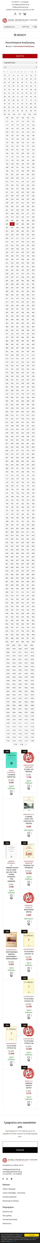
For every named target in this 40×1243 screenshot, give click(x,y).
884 (33, 574)
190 (12, 167)
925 (28, 599)
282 (22, 220)
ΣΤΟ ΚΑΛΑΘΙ (11, 793)
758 (33, 500)
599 (17, 408)
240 (22, 196)
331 (28, 249)
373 (28, 274)
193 (28, 167)
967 (28, 624)
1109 (7, 723)
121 (28, 125)
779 (17, 514)
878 (33, 571)
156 (22, 146)
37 (18, 86)
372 (22, 274)
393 (7, 288)
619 (28, 419)
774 (22, 511)
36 (13, 86)
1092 (26, 709)
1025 (14, 663)
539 (17, 373)
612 (22, 415)
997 (28, 642)
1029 (7, 666)
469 (28, 330)
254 (33, 203)
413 (17, 298)
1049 (7, 681)
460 (12, 327)
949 (28, 613)
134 (33, 132)
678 (22, 454)
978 (22, 631)
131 (17, 132)
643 (28, 433)
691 (28, 461)
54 (22, 93)
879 (7, 574)
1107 (26, 720)
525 (7, 366)
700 (12, 468)
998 (33, 642)
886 (12, 578)
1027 (26, 663)
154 (12, 146)
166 (12, 153)
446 (33, 316)
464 (33, 327)
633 (7, 429)
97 (35, 111)
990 (22, 638)
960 (22, 620)
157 (28, 146)
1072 (26, 695)
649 (28, 436)
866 (33, 564)
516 (22, 358)
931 (28, 603)
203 (17, 174)
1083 (32, 702)
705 (7, 472)
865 (28, 564)
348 (22, 259)
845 (17, 553)
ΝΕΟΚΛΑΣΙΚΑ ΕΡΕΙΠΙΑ (28, 911)
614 (33, 415)
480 (22, 337)
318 (22, 242)
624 (22, 422)
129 (7, 132)
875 (17, 571)
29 (18, 82)
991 (28, 638)
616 (12, 419)
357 (7, 266)
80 (31, 104)
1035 (14, 670)
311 (17, 238)
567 (7, 390)
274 (12, 217)
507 (7, 355)
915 (7, 596)
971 (17, 627)
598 (12, 408)
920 (33, 596)
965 (17, 624)
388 (12, 284)
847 (28, 553)
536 (33, 369)
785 (17, 518)
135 (7, 136)
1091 (20, 709)
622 (12, 422)
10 (5, 75)
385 (28, 281)
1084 (7, 705)
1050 (14, 681)
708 (22, 472)
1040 (14, 674)
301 (28, 231)
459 (7, 327)
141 (7, 139)
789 (7, 521)
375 (7, 277)
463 (28, 327)
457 (28, 323)
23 (26, 79)
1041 (20, 674)
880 (12, 574)
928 (12, 603)
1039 (7, 674)
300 (22, 231)
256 (12, 206)
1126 (20, 734)
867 (7, 567)
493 (28, 344)
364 (12, 270)
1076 (20, 698)
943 (28, 610)
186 (22, 164)
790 (12, 521)
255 (7, 206)
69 (18, 100)
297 (7, 231)
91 (9, 111)
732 (22, 486)
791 (17, 521)
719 (17, 479)
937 (28, 606)
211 (28, 178)
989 (17, 638)
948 (22, 613)
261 (7, 210)
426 (22, 305)
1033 (32, 666)
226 (12, 189)
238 (12, 196)
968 (33, 624)
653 (17, 440)
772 (12, 511)
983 (17, 635)
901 (28, 585)
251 (17, 203)
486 (22, 341)
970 (12, 627)
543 (7, 376)
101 (19, 114)
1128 (32, 734)
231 (7, 192)
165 (7, 153)
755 (17, 500)
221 (17, 185)
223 (28, 185)
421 (28, 302)
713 (17, 475)
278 (33, 217)
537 (7, 373)
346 (12, 259)
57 (35, 93)
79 (26, 104)
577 (28, 394)
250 (12, 203)
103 (29, 114)
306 (22, 235)
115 (28, 121)
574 (12, 394)
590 (33, 401)
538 (12, 373)
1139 (15, 744)
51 (9, 93)
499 (28, 348)
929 (17, 603)
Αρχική (9, 46)
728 (33, 482)
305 (17, 235)
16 (31, 75)
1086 (20, 705)
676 (12, 454)
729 (7, 486)
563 (17, 387)
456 (22, 323)
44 (13, 89)
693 (7, 465)
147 (7, 143)
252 (22, 203)
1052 (26, 681)
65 (35, 97)
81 (35, 104)
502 (12, 351)
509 (17, 355)
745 (28, 493)
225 (7, 189)
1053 (32, 681)
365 (17, 270)
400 (12, 291)
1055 (14, 684)
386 (33, 281)
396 (22, 288)
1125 (14, 734)
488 (33, 341)
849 (7, 557)
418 (12, 302)
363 (7, 270)
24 (31, 79)
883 (28, 574)
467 (17, 330)
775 (28, 511)
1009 (7, 652)
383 (17, 281)
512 (33, 355)
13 (18, 75)
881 (17, 574)
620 (33, 419)
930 (22, 603)
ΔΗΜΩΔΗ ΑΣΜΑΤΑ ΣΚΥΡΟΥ (28, 1085)
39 (26, 86)
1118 (32, 727)
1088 (32, 705)
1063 (32, 688)
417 (7, 302)
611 (17, 415)
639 (7, 433)
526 (12, 366)
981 (7, 635)
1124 (7, 734)
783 (7, 518)
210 (22, 178)
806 (33, 528)
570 (22, 390)
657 (7, 443)
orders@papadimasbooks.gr (20, 4)
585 (7, 401)
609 (7, 415)
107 (17, 118)
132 (22, 132)
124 (12, 128)
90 (5, 111)
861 (7, 564)
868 (12, 567)
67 (9, 100)
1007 (26, 649)
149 (17, 143)
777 (7, 514)
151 (28, 143)
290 (33, 224)
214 (12, 182)
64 (31, 97)
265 (28, 210)
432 (22, 309)
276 (22, 217)
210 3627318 (15, 2)
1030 (14, 666)
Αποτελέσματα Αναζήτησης (24, 46)
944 (33, 610)
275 (17, 217)
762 (22, 504)
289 (28, 224)
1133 (32, 737)
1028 (32, 663)
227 (17, 189)
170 (33, 153)
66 (5, 100)
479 (17, 337)
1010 (14, 652)
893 (17, 581)
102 (24, 114)
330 (22, 249)
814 (12, 535)
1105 (14, 720)
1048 (32, 677)
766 (12, 507)
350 (33, 259)
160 (12, 150)
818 (33, 535)
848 (33, 553)
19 (9, 79)
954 (22, 617)
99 (9, 114)
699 (7, 468)
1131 (20, 737)
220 (12, 185)
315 (7, 242)
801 (7, 528)
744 (22, 493)
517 (28, 358)
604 (12, 412)
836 (33, 546)
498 (22, 348)
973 (28, 627)
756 (22, 500)
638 (33, 429)
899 (17, 585)
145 (28, 139)
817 (28, 535)
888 (22, 578)
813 (7, 535)
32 (31, 82)
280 (12, 220)
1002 (25, 645)
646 (12, 436)
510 (22, 355)
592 (12, 405)
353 (17, 263)
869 (17, 567)
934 (12, 606)
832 (12, 546)
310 (12, 238)
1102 (26, 716)
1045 (14, 677)
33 (35, 82)
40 (31, 86)
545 (17, 376)
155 (17, 146)
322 (12, 245)
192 (22, 167)
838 (12, 550)
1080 (14, 702)
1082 (26, 702)
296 (33, 228)
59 (9, 97)
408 (22, 295)
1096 (20, 712)
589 (28, 401)
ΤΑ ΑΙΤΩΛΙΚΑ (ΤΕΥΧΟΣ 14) (28, 953)
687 (7, 461)
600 (22, 408)
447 (7, 320)
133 (28, 132)
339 (7, 256)
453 (7, 323)
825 (7, 543)
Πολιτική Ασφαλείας (9, 1197)
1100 (14, 716)
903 (7, 589)
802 (12, 528)
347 (17, 259)
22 (22, 79)
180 (22, 160)
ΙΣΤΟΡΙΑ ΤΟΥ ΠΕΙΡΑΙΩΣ (28, 770)
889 (28, 578)
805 (28, 528)
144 (22, 139)
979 (28, 631)
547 (28, 376)
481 (28, 337)
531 (7, 369)
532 (12, 369)
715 (28, 475)
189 (7, 167)
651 (7, 440)
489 (7, 344)
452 (33, 320)
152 (33, 143)
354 (22, 263)
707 (17, 472)
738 (22, 489)
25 (35, 79)
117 (7, 125)
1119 (7, 730)
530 (33, 366)
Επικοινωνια (7, 1223)
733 (28, 486)
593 (17, 405)
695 (17, 465)
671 (17, 451)
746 (33, 493)
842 (33, 550)
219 (7, 185)
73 (35, 100)
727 (28, 482)
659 (17, 443)
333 (7, 252)
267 (7, 213)
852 (22, 557)
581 (17, 397)
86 (22, 107)
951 (7, 617)
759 (7, 504)
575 (17, 394)
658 (12, 443)
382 (12, 281)
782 (33, 514)
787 (28, 518)
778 (12, 514)
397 (28, 288)
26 (5, 82)
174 (22, 157)
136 (12, 136)
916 (12, 596)
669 (7, 451)
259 (28, 206)
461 (17, 327)
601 (28, 408)
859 (28, 560)
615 (7, 419)
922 (12, 599)
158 (33, 146)
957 (7, 620)
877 (28, 571)
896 (33, 581)
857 (17, 560)
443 (17, 316)
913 (28, 592)
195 (7, 171)
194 (33, 167)
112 (12, 121)
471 (7, 334)
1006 (20, 649)
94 (22, 111)
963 (7, 624)
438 (22, 312)
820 (12, 539)
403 (28, 291)
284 (33, 220)
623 (17, 422)
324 (22, 245)
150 (22, 143)
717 (7, 479)
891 (7, 581)
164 (33, 150)
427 (28, 305)
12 (13, 75)
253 (28, 203)
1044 (7, 677)
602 (33, 408)
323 (17, 245)
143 (17, 139)
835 (28, 546)
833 (17, 546)
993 (7, 642)
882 (22, 574)
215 (17, 182)
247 (28, 199)
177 (7, 160)
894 (22, 581)
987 (7, 638)
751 (28, 497)
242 (33, 196)
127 (28, 128)
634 (12, 429)
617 (17, 419)
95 (26, 111)
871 (28, 567)
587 (17, 401)
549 (7, 380)
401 (17, 291)
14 (22, 75)
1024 (7, 663)
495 (7, 348)
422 (33, 302)
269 (17, 213)
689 (17, 461)
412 (12, 298)
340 (12, 256)
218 (33, 182)
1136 (20, 741)
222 (22, 185)
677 (17, 454)
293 (17, 228)
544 (12, 376)
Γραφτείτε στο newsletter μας (20, 1124)
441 (7, 316)
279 (7, 220)
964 (12, 624)
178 (12, 160)
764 (33, 504)
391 (28, 284)
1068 (32, 691)
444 (22, 316)
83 (9, 107)
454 (12, 323)
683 (17, 458)
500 (33, 348)
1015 (14, 656)
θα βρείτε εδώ (13, 1241)
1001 (19, 645)
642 (22, 433)
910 (12, 592)
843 (7, 553)
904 (12, 589)
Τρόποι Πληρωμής (9, 1189)
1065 (14, 691)
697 (28, 465)
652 (12, 440)
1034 (7, 670)
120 (22, 125)
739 (28, 489)
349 (28, 259)
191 (17, 167)
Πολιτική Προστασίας (10, 1219)
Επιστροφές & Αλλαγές (11, 1201)
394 (12, 288)
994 (12, 642)
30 (22, 82)
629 (17, 426)
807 (7, 532)
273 (7, 217)
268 (12, 213)
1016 (20, 656)
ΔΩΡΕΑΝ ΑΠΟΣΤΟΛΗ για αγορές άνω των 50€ (20, 10)
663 (7, 447)
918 (22, 596)
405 (7, 295)
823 (28, 539)
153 (7, 146)
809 (17, 532)
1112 (26, 723)
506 (33, 351)
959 (17, 620)
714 (22, 475)
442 (12, 316)
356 (33, 263)
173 (17, 157)
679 (28, 454)
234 (22, 192)
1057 (26, 684)
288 (22, 224)
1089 (7, 709)
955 (28, 617)
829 (28, 543)
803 (17, 528)
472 (12, 334)
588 (22, 401)
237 (7, 196)
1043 (32, 674)
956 (33, 617)
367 (28, 270)
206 (33, 174)
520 (12, 362)
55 (26, 93)
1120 (14, 730)
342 (22, 256)
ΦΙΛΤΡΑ (20, 56)
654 (22, 440)
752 (33, 497)
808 (12, 532)
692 (33, 461)
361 (28, 266)
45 (18, 89)
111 (7, 121)
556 (12, 383)
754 (12, 500)
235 (28, 192)
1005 (14, 649)
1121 (20, 730)
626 (33, 422)
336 (22, 252)
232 (12, 192)
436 (12, 312)
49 (35, 89)
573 (7, 394)
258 (22, 206)
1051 (20, 681)
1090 (14, 709)
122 (33, 125)
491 (17, 344)
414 (22, 298)
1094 (7, 712)
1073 (32, 695)
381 (7, 281)
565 (28, 387)
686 (33, 458)
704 (33, 468)
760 (12, 504)
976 (12, 631)
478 (12, 337)
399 (7, 291)
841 (28, 550)
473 (17, 334)
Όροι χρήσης (7, 1215)
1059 (7, 688)
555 (7, 383)
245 (17, 199)
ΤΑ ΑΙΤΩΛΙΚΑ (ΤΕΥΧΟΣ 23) (28, 1000)
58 (5, 97)
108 (22, 118)
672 (22, 451)
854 (33, 557)
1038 (32, 670)
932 (33, 603)
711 (7, 475)
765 (7, 507)
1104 (7, 720)
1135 (14, 741)
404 (33, 291)
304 (12, 235)
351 (7, 263)
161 (17, 150)
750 (22, 497)
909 (7, 592)
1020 (14, 659)
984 (22, 635)
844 (12, 553)
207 (7, 178)
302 (33, 231)
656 (33, 440)
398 (33, 288)
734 (33, 486)
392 (33, 284)
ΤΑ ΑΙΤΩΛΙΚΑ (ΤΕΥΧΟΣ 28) (28, 1042)
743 (17, 493)
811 (28, 532)
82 (5, 107)
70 (22, 100)
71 (26, 100)
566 (33, 387)
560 (33, 383)
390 (22, 284)
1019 (7, 659)
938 (33, 606)
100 (14, 114)
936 (22, 606)
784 (12, 518)
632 (33, 426)
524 (33, 362)
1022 (26, 659)
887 (17, 578)
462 (22, 327)
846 (22, 553)
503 (17, 351)
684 (22, 458)
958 (12, 620)
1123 (32, 730)
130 (12, 132)
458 (33, 323)
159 (7, 150)
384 (22, 281)
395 (17, 288)
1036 (20, 670)
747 (7, 497)
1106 (20, 720)
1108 (32, 720)
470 (33, 330)
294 (22, 228)
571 (28, 390)
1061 (20, 688)
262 (12, 210)
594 (22, 405)
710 (33, 472)
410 (33, 295)
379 (28, 277)
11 (9, 75)
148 (12, 143)
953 (17, 617)
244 (12, 199)
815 (17, 535)
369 (7, 274)
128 (33, 128)
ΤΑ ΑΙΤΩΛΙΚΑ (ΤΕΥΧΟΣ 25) (11, 1047)
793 (28, 521)
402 (22, 291)
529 (28, 366)
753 (7, 500)
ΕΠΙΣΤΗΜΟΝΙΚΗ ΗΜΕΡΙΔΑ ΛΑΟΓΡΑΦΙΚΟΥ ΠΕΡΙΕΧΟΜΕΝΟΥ (11, 955)
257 (17, 206)
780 (22, 514)
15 (26, 75)
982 (12, 635)
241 (28, 196)
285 (7, 224)
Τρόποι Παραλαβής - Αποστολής (14, 1193)
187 (28, 164)
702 (22, 468)
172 (12, 157)
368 (33, 270)
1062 (26, 688)
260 (33, 206)
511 (28, 355)
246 (22, 199)
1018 (32, 656)
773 (17, 511)
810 (22, 532)
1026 (20, 663)
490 (12, 344)
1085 (14, 705)
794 (33, 521)
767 (17, 507)
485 (17, 341)
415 (28, 298)
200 (33, 171)
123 (7, 128)
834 (22, 546)
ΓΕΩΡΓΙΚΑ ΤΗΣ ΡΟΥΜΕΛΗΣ (29, 866)
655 (28, 440)
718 (12, 479)
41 (35, 86)
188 (33, 164)
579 (7, 397)
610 (12, 415)
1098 (32, 712)
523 (28, 362)
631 (28, 426)
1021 (20, 659)
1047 (26, 677)
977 (17, 631)
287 (17, 224)
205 (28, 174)
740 (33, 489)
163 (28, 150)
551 (17, 380)
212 (33, 178)
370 (12, 274)
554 (33, 380)
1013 (32, 652)
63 (26, 97)
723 (7, 482)
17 (35, 75)
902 (33, 585)
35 (9, 86)
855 (7, 560)
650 (33, 436)
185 (17, 164)
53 (18, 93)
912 (22, 592)
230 (33, 189)
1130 (14, 737)
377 (17, 277)
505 (28, 351)
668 (33, 447)
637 (28, 429)
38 (22, 86)
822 (22, 539)
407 (17, 295)
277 (28, 217)
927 (7, 603)
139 (28, 136)
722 (33, 479)
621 (7, 422)
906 (22, 589)
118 (12, 125)
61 (18, 97)
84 (13, 107)
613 (28, 415)
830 (33, 543)
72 (31, 100)
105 (7, 118)
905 (17, 589)
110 (33, 118)
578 (33, 394)
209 (17, 178)
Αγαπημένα (20, 14)
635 (17, 429)
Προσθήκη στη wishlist (11, 791)
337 (28, 252)
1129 (7, 737)
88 (31, 107)
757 (28, 500)
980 (33, 631)
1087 (26, 705)
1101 (20, 716)
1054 (7, 684)
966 (22, 624)
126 (22, 128)
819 (7, 539)
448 (12, 320)
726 (22, 482)
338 (33, 252)
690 (22, 461)
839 (17, 550)
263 (17, 210)
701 (17, 468)
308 (33, 235)
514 (12, 358)
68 (13, 100)
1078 (32, 698)
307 (28, 235)
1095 (14, 712)
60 (13, 97)
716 (33, 475)
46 (22, 89)
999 (8, 645)
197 (17, 171)
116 (33, 121)
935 (17, 606)
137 (17, 136)
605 (17, 412)
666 (22, 447)
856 (12, 560)
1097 (26, 712)
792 (22, 521)
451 (28, 320)
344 (33, 256)
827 (17, 543)
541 (28, 373)
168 (22, 153)
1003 (31, 645)
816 (22, 535)
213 (7, 182)
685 (28, 458)
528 (22, 366)
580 (12, 397)
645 (7, 436)
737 (17, 489)
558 (22, 383)
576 (22, 394)
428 (33, 305)
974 (33, 627)
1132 (26, 737)
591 (7, 405)
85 (18, 107)
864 (22, 564)
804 (22, 528)
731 (17, 486)
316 (12, 242)
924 (22, 599)
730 (12, 486)
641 (17, 433)
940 (12, 610)
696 (22, 465)
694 (12, 465)
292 (12, 228)
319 (28, 242)
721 (28, 479)
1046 (20, 677)
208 (12, 178)
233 (17, 192)
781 (28, 514)
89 (35, 107)
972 (22, 627)
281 (17, 220)
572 (33, 390)
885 (7, 578)
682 (12, 458)
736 (12, 489)
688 (12, 461)
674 (33, 451)
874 (12, 571)
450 (22, 320)
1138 (32, 741)
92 (13, 111)
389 (17, 284)
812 (33, 532)
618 (22, 419)
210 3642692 (24, 2)
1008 (32, 649)
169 (28, 153)
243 (7, 199)
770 (33, 507)
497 (17, 348)
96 (31, 111)
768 (22, 507)
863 (17, 564)
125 (17, 128)
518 (33, 358)
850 (12, 557)
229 (28, 189)
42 (5, 89)
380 (33, 277)
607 (28, 412)
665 (17, 447)
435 (7, 312)
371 (17, 274)
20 (13, 79)
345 (7, 259)
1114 (7, 727)
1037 (26, 670)
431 (17, 309)
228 (22, 189)
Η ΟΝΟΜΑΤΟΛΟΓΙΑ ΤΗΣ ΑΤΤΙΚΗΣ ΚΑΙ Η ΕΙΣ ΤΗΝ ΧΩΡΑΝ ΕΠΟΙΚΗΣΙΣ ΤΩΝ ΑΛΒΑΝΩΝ (11, 873)
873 (7, 571)
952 (12, 617)
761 (17, 504)
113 (17, 121)
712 (12, 475)
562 (12, 387)
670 (12, 451)
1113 (32, 723)
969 (7, 627)
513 (7, 358)
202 (12, 174)
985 (28, 635)
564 (22, 387)
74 (5, 104)
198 (22, 171)
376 (12, 277)
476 (33, 334)
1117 (26, 727)
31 (26, 82)
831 (7, 546)
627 (7, 426)
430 (12, 309)
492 (22, 344)
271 (28, 213)
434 (33, 309)
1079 (7, 702)
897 (7, 585)
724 (12, 482)
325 (28, 245)
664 (12, 447)
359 (17, 266)
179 (17, 160)
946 (12, 613)
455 (17, 323)
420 (22, 302)
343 (28, 256)
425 (17, 305)
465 (7, 330)
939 (7, 610)
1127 (26, 734)
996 (22, 642)
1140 (21, 744)
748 (12, 497)
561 (7, 387)
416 (33, 298)
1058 (32, 684)
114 (22, 121)
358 (12, 266)
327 (7, 249)
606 (22, 412)
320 (33, 242)
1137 (26, 741)
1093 (32, 709)
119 (17, 125)
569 (17, 390)
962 (33, 620)
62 (22, 97)
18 (5, 79)
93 (18, 111)
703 (28, 468)
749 (17, 497)
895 (28, 581)
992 (33, 638)
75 (9, 104)
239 (17, 196)
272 (33, 213)
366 (22, 270)
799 (28, 525)
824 (33, 539)
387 (7, 284)
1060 (14, 688)
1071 (20, 695)
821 (17, 539)
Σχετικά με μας (8, 1212)
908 (33, 589)
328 (12, 249)
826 (12, 543)
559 (28, 383)
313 (28, 238)
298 (12, 231)
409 (28, 295)
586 (12, 401)
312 (22, 238)
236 (33, 192)
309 (7, 238)
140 (33, 136)
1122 (26, 730)
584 (33, 397)
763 (28, 504)
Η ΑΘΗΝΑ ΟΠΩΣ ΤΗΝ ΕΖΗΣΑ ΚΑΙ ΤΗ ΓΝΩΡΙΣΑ (29, 820)
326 (33, 245)
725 (17, 482)
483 (7, 341)
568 (12, 390)
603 (7, 412)
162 (22, 150)
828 (22, 543)
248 (33, 199)
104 (34, 114)
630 (22, 426)
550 (12, 380)
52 (13, 93)
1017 (26, 656)
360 (22, 266)
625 (28, 422)
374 (33, 274)
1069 (7, 695)
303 (7, 235)
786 (22, 518)
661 (28, 443)
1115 (14, 727)
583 (28, 397)
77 (18, 104)
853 (28, 557)
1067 (26, 691)
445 (28, 316)
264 (22, 210)
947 (17, 613)
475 (28, 334)
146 (33, 139)
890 (33, 578)
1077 (26, 698)
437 (17, 312)
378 (22, 277)
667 (28, 447)
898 (12, 585)
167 (17, 153)
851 (17, 557)
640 (12, 433)
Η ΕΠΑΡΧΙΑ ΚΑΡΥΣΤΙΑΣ (11, 776)
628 (12, 426)
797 (17, 525)
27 (9, 82)
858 (22, 560)
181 (28, 160)
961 (28, 620)
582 (22, 397)
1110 (14, 723)
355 (28, 263)
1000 (13, 645)
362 (33, 266)
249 (7, 203)
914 (33, 592)
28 (13, 82)
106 (12, 118)
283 (28, 220)
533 (17, 369)
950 (33, 613)
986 (33, 635)
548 (33, 376)
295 (28, 228)
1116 (20, 727)
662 (33, 443)
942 (22, 610)
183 (7, 164)
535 (28, 369)
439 (28, 312)
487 (28, 341)
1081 (20, 702)
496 (12, 348)
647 (17, 436)
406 (12, 295)
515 (17, 358)
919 (28, 596)
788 (33, 518)
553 (28, 380)
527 (17, 366)
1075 (14, 698)
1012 (26, 652)
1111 (20, 723)
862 (12, 564)
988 (12, 638)
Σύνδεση (15, 14)
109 (28, 118)
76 (13, 104)
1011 (20, 652)
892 (12, 581)
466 (12, 330)
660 (22, 443)
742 (12, 493)
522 (22, 362)
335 (17, 252)
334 (12, 252)
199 (28, 171)
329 (17, 249)
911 (17, 592)
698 (33, 465)
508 (12, 355)
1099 (7, 716)
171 (7, 157)
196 (12, 171)
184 (12, 164)
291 (7, 228)
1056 (20, 684)
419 (17, 302)
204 (22, 174)
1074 (7, 698)
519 (7, 362)
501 (7, 351)
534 (22, 369)
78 (22, 104)
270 (22, 213)
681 (7, 458)
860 (33, 560)
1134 (7, 741)
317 (17, 242)
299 (17, 231)
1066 (20, 691)
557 (17, 383)
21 (18, 79)
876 (22, 571)
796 (12, 525)
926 (33, 599)
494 (33, 344)
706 (12, 472)
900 (22, 585)
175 (28, 157)
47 (26, 89)
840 (22, 550)
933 (7, 606)
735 (7, 489)
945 (7, 613)
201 (7, 174)
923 (17, 599)
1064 (7, 691)
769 (28, 507)
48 (31, 89)
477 (7, 337)
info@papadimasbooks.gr (20, 7)
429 (7, 309)
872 (33, 567)
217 (28, 182)
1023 (32, 659)
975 (7, 631)
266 (33, 210)
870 (22, 567)
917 (17, 596)
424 (12, 305)
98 (5, 114)
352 (12, 263)
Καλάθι (24, 14)
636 (22, 429)
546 (22, 376)
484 (12, 341)
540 (22, 373)
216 (22, 182)
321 (7, 245)
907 (28, 589)
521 (17, 362)
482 (33, 337)
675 (7, 454)
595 (28, 405)
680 (33, 454)
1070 (14, 695)
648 (22, 436)
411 (7, 298)
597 (7, 408)
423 (7, 305)
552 (22, 380)
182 (33, 160)
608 (33, 412)
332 (33, 249)
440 (33, 312)
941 (17, 610)
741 (7, 493)
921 (7, 599)
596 (33, 405)
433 (28, 309)
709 (28, 472)
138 (22, 136)
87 (26, 107)
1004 (7, 649)
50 (5, 93)
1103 (32, 716)
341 (17, 256)
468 (22, 330)
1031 (20, 666)
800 (33, 525)
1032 (26, 666)
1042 (26, 674)
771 (7, 511)
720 (22, 479)
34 (5, 86)
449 (17, 320)
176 (33, 157)
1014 (7, 656)
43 (9, 89)
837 (7, 550)
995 (17, 642)
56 (31, 93)
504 (22, 351)
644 (33, 433)
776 (33, 511)
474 (22, 334)
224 (33, 185)
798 (22, 525)
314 (33, 238)
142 (12, 139)
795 (7, 525)
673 (28, 451)
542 (33, 373)
